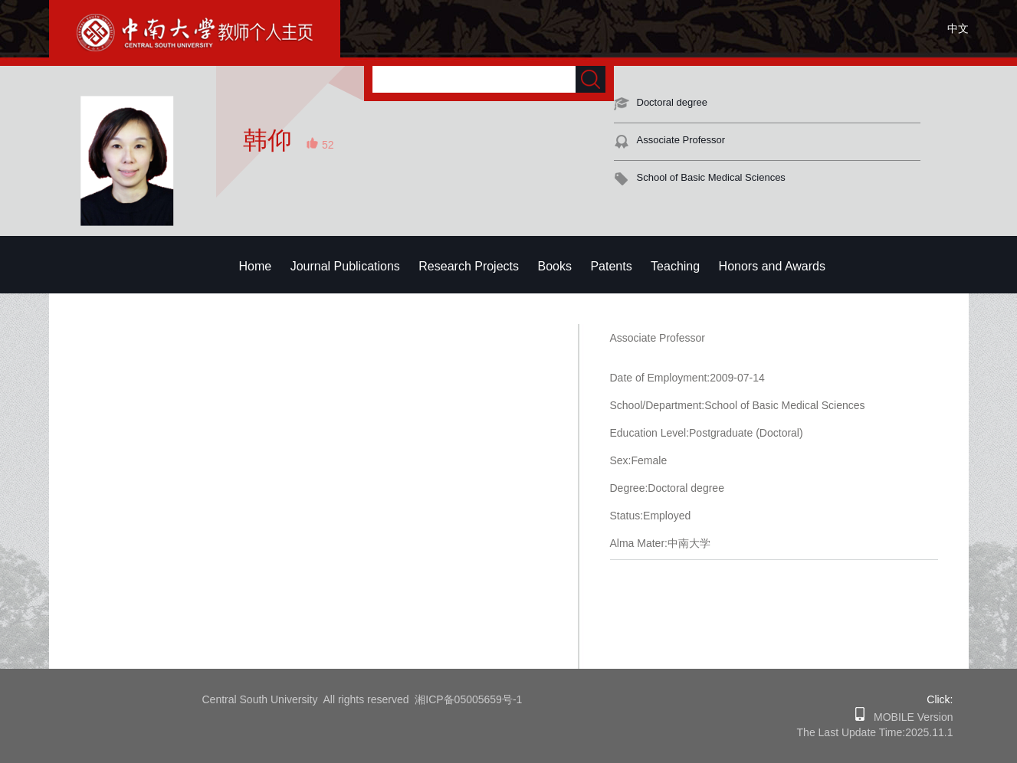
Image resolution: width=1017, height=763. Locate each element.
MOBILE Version (908, 717)
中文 (958, 28)
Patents (611, 266)
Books (554, 266)
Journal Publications (345, 266)
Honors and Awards (772, 266)
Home (255, 266)
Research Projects (468, 266)
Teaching (675, 266)
